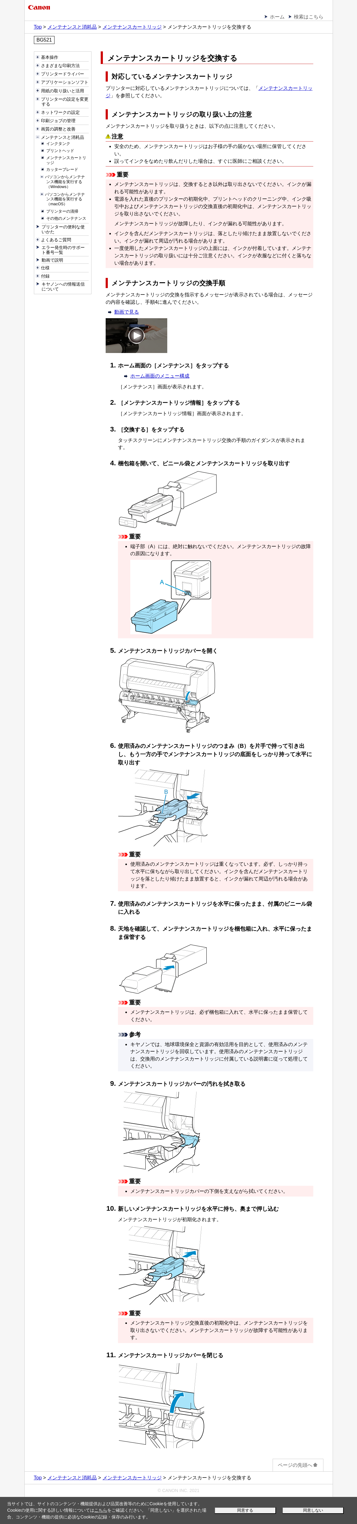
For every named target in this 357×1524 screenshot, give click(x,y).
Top (38, 27)
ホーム (277, 16)
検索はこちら (308, 16)
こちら (100, 1510)
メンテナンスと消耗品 (72, 27)
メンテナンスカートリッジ (132, 27)
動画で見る (126, 312)
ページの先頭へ (298, 1465)
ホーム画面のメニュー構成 (159, 376)
